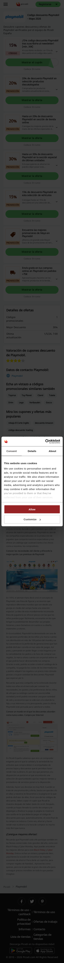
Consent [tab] (11, 450)
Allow (32, 509)
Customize (32, 519)
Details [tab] (32, 450)
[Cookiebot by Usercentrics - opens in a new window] (45, 441)
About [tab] (52, 450)
